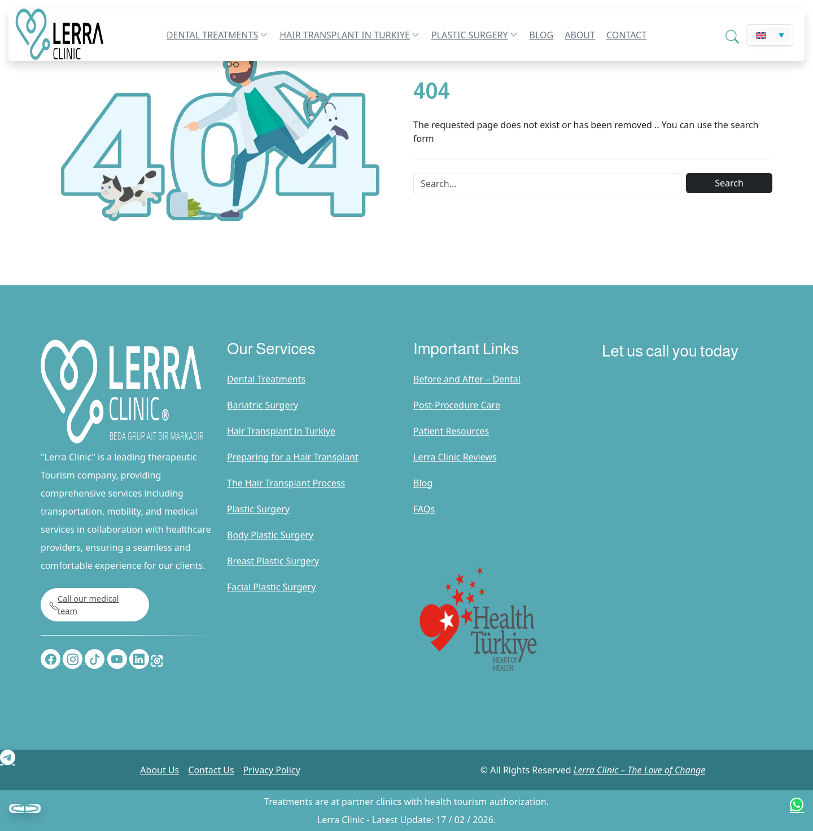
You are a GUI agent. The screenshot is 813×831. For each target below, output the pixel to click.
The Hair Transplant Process (286, 483)
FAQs (424, 509)
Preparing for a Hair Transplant (293, 457)
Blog (542, 35)
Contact (626, 35)
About (580, 35)
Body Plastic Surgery (270, 535)
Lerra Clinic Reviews (455, 457)
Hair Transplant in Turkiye (344, 35)
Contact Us (211, 770)
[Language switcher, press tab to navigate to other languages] (770, 35)
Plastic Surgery (469, 35)
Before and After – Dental (467, 379)
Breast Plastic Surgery (273, 561)
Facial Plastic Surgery (271, 587)
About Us (159, 770)
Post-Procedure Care (456, 405)
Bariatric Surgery (262, 405)
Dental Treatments (212, 35)
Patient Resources (451, 431)
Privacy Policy (271, 770)
